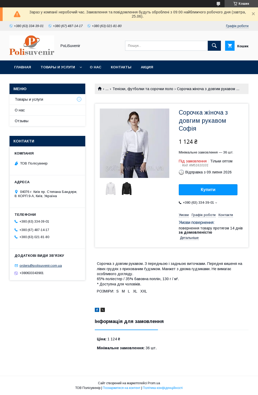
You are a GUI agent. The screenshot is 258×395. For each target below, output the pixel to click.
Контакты (121, 67)
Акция (147, 67)
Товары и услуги (58, 67)
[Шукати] (214, 46)
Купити (208, 189)
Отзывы (21, 121)
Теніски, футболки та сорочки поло (142, 89)
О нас (95, 67)
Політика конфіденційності (163, 388)
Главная (22, 67)
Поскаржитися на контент (121, 388)
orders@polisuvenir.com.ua (40, 266)
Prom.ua (154, 383)
